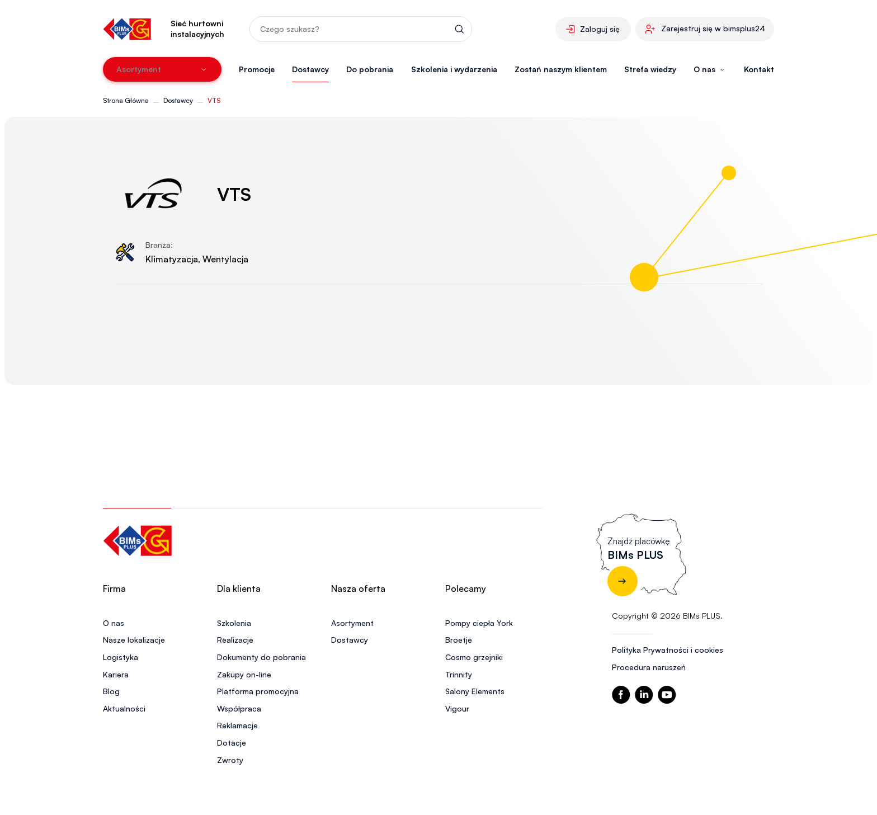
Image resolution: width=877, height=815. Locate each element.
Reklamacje (237, 725)
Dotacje (231, 742)
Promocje (257, 69)
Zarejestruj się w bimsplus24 (713, 28)
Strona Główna (126, 100)
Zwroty (230, 760)
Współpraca (239, 708)
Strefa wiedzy (650, 69)
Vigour (457, 708)
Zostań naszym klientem (561, 69)
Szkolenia (234, 623)
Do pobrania (369, 69)
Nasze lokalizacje (134, 639)
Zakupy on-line (244, 674)
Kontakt (759, 69)
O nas (113, 623)
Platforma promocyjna (258, 691)
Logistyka (120, 657)
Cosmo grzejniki (474, 657)
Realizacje (235, 639)
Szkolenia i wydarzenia (454, 69)
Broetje (458, 639)
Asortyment (352, 623)
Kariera (116, 674)
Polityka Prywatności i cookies (667, 649)
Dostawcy (310, 69)
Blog (111, 691)
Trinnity (458, 674)
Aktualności (124, 708)
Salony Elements (474, 691)
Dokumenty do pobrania (261, 657)
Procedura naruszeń (649, 667)
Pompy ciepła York (479, 623)
